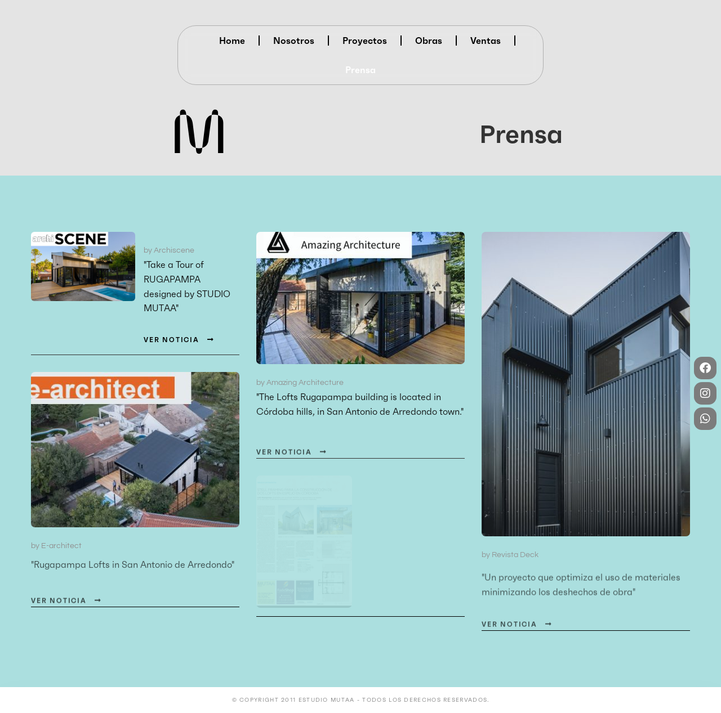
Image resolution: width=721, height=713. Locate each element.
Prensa (360, 69)
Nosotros (293, 40)
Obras (428, 40)
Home (232, 40)
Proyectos (364, 40)
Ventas (485, 40)
